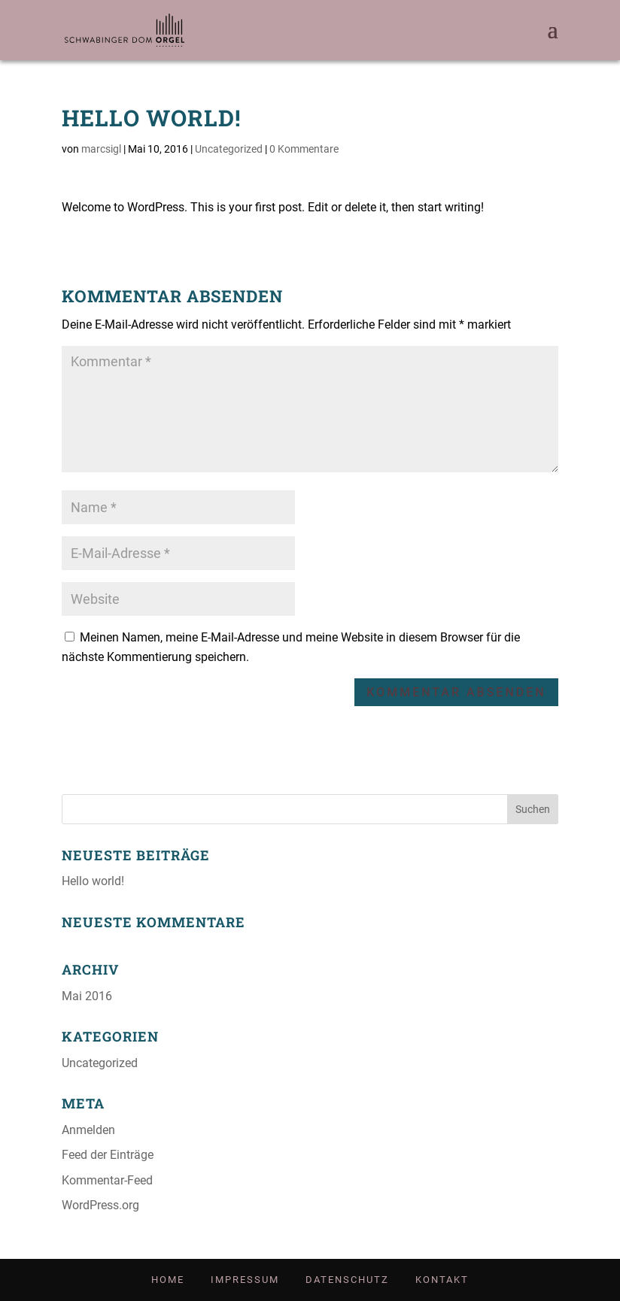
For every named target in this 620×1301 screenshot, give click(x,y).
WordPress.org (100, 1205)
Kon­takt (442, 1279)
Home (167, 1279)
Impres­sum (245, 1279)
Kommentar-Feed (107, 1180)
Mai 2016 (87, 996)
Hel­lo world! (93, 881)
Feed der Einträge (107, 1155)
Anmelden (88, 1130)
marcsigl (101, 149)
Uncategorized (229, 149)
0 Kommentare (304, 149)
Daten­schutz (347, 1279)
